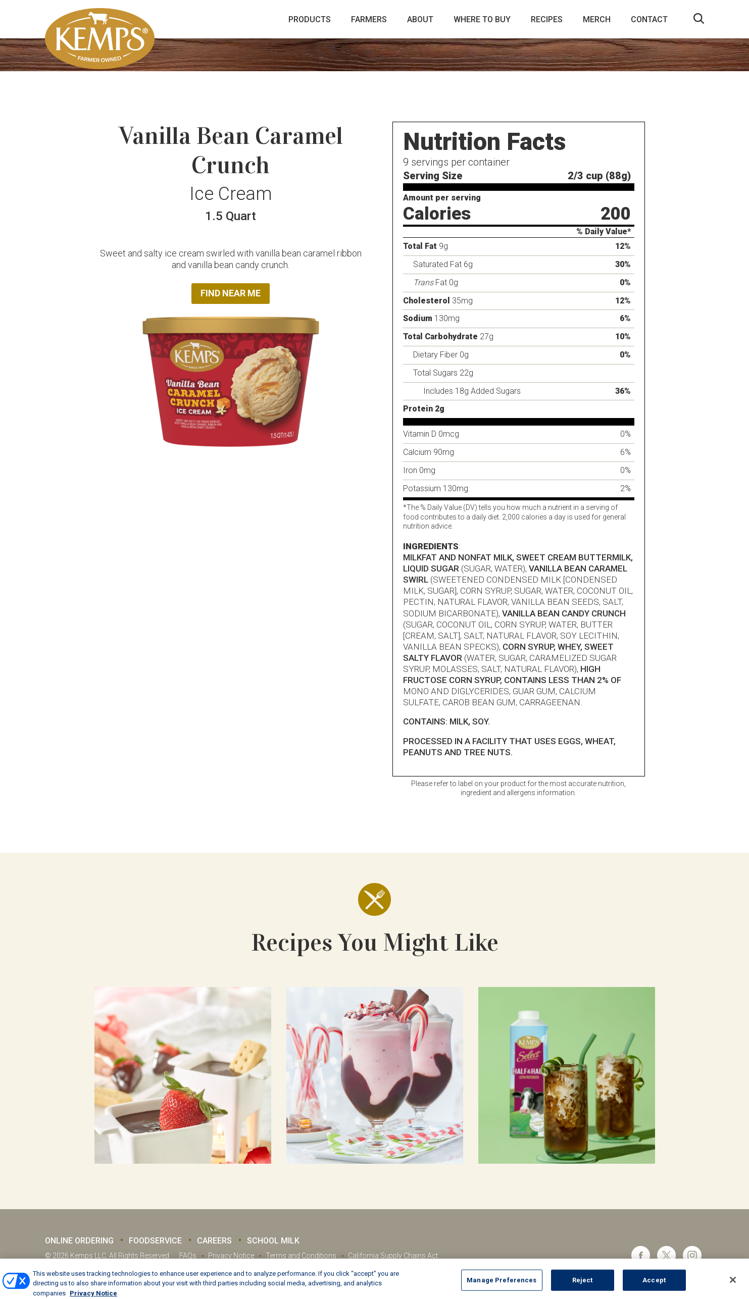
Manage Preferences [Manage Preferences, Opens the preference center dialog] (501, 1286)
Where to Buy (482, 19)
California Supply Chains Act (393, 1256)
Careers (214, 1240)
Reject (582, 1286)
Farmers (369, 19)
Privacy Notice (231, 1256)
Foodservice (155, 1240)
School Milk (273, 1240)
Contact (649, 19)
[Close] (733, 1286)
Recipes (547, 19)
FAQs (187, 1256)
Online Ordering (79, 1240)
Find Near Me (231, 293)
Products (309, 19)
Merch (597, 19)
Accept (654, 1286)
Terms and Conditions (301, 1256)
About (420, 19)
